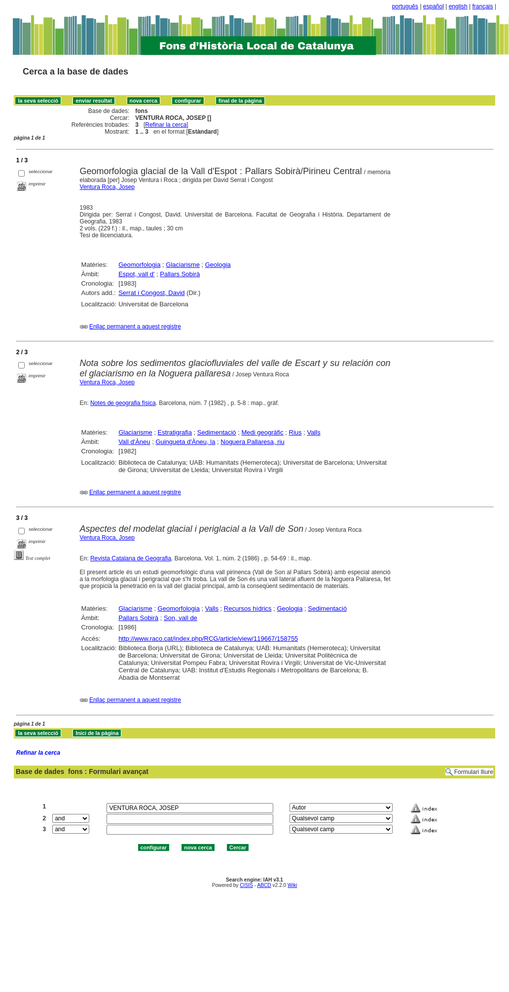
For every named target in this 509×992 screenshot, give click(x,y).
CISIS (246, 885)
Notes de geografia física (123, 403)
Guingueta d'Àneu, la (185, 441)
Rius (295, 432)
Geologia (218, 264)
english (458, 6)
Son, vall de (180, 618)
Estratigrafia (175, 432)
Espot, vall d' (136, 274)
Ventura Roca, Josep (107, 187)
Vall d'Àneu (134, 441)
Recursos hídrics (248, 608)
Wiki (292, 885)
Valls (313, 432)
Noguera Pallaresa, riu (252, 441)
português (405, 6)
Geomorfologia (139, 264)
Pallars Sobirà (180, 274)
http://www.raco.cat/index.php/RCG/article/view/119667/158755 (208, 638)
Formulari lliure (473, 772)
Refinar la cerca (165, 124)
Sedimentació (216, 432)
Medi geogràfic (262, 432)
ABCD (264, 885)
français (483, 6)
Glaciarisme (183, 264)
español (433, 6)
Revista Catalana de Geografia (130, 558)
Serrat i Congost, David (151, 292)
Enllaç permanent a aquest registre (135, 326)
